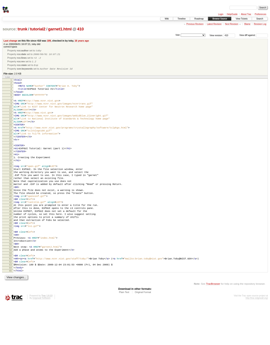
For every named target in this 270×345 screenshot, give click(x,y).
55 (10, 275)
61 (10, 296)
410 (80, 29)
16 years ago (82, 40)
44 (10, 236)
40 (10, 222)
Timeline (181, 19)
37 (10, 211)
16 (10, 136)
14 (10, 129)
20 (10, 151)
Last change (10, 40)
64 (10, 307)
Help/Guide (232, 14)
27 (10, 175)
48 (10, 251)
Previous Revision (194, 24)
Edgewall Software (41, 339)
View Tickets (242, 19)
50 (10, 258)
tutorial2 (37, 29)
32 (10, 193)
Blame (247, 24)
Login (220, 14)
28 (10, 179)
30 (10, 185)
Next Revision (231, 24)
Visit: (177, 35)
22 (10, 158)
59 (10, 290)
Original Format (143, 333)
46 (10, 243)
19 (10, 147)
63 (10, 304)
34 (10, 200)
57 (10, 283)
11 (10, 118)
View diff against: (253, 35)
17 (10, 140)
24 (10, 164)
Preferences (260, 14)
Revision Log (260, 24)
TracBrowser (213, 324)
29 (10, 182)
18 (10, 143)
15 (10, 132)
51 (10, 262)
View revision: (216, 35)
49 (10, 254)
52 (10, 264)
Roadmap (199, 19)
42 (10, 229)
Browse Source (219, 19)
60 (10, 293)
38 (10, 214)
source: (10, 29)
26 (10, 172)
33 (10, 196)
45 (10, 240)
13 (10, 125)
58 (10, 286)
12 (10, 121)
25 (10, 168)
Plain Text (124, 333)
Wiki (167, 19)
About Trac (246, 14)
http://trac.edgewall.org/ (257, 339)
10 (10, 114)
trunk (22, 29)
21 (10, 154)
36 (10, 207)
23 (10, 161)
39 (10, 218)
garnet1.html (60, 29)
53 (10, 268)
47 (10, 247)
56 (10, 279)
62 (10, 300)
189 (49, 40)
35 (10, 203)
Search (259, 19)
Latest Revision (214, 24)
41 (10, 225)
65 (10, 311)
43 (10, 233)
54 (10, 272)
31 (10, 189)
